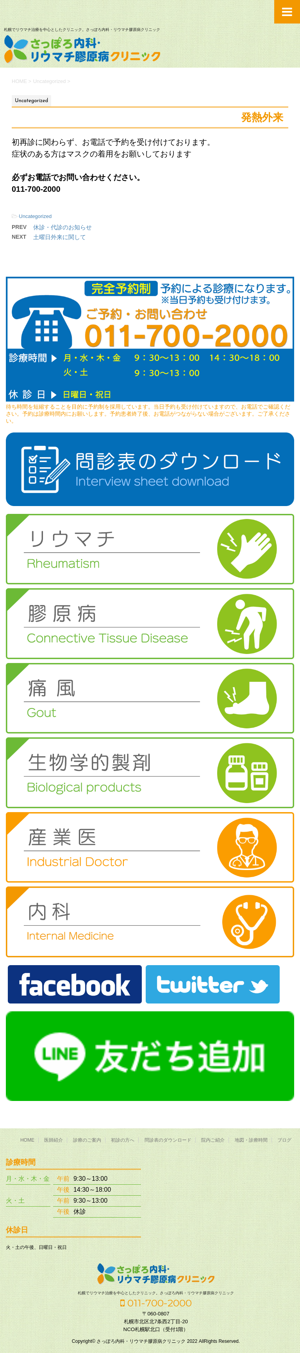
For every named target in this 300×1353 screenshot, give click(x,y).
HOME (27, 1140)
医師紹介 (53, 1140)
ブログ (284, 1140)
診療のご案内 (87, 1140)
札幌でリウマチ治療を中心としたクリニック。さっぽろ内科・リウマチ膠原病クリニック (156, 1293)
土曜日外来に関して (59, 237)
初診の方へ (122, 1140)
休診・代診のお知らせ (62, 227)
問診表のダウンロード (168, 1140)
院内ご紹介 (213, 1140)
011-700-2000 (156, 1303)
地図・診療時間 (251, 1140)
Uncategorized (35, 216)
